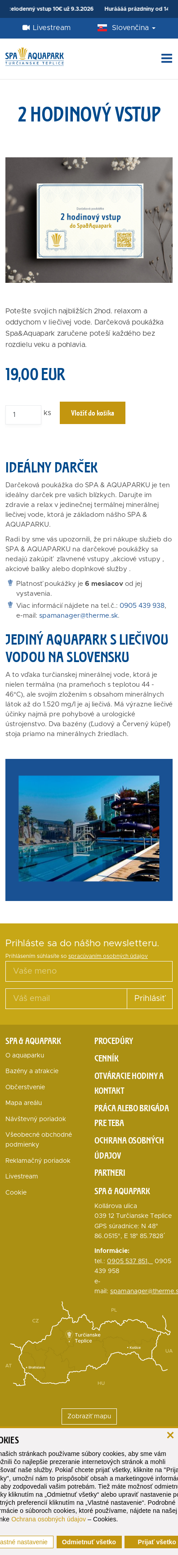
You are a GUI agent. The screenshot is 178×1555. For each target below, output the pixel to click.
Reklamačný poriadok (38, 1161)
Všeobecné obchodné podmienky (38, 1140)
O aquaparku (24, 1056)
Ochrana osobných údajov (48, 1519)
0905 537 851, (130, 1261)
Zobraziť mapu (89, 1416)
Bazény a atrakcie (31, 1071)
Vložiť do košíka (92, 412)
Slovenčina (134, 27)
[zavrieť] (170, 1434)
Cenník (106, 1058)
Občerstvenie (25, 1087)
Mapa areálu (23, 1103)
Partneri (109, 1172)
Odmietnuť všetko (89, 1542)
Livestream (46, 27)
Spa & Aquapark (33, 1040)
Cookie (16, 1193)
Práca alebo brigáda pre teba (131, 1116)
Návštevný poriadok (35, 1119)
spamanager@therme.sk (78, 615)
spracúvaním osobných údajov (108, 956)
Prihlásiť (149, 999)
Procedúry (113, 1040)
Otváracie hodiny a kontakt (129, 1083)
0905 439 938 (142, 605)
